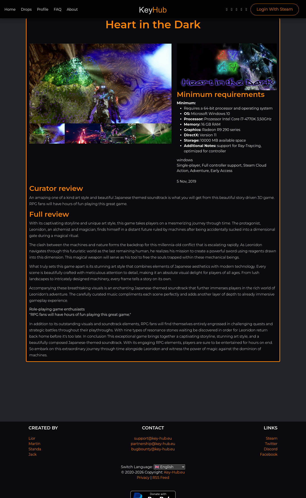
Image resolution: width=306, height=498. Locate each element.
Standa (35, 449)
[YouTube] (236, 10)
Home (10, 9)
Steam (271, 438)
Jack (33, 454)
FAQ (57, 9)
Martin (34, 444)
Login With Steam (274, 9)
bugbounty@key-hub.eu (153, 449)
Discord (270, 449)
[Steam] (246, 10)
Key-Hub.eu (174, 472)
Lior (32, 438)
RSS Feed (160, 478)
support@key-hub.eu (153, 438)
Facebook (268, 454)
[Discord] (241, 10)
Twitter (271, 444)
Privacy (143, 478)
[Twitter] (231, 10)
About (72, 9)
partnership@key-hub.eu (153, 444)
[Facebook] (226, 10)
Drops (26, 9)
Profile (42, 9)
